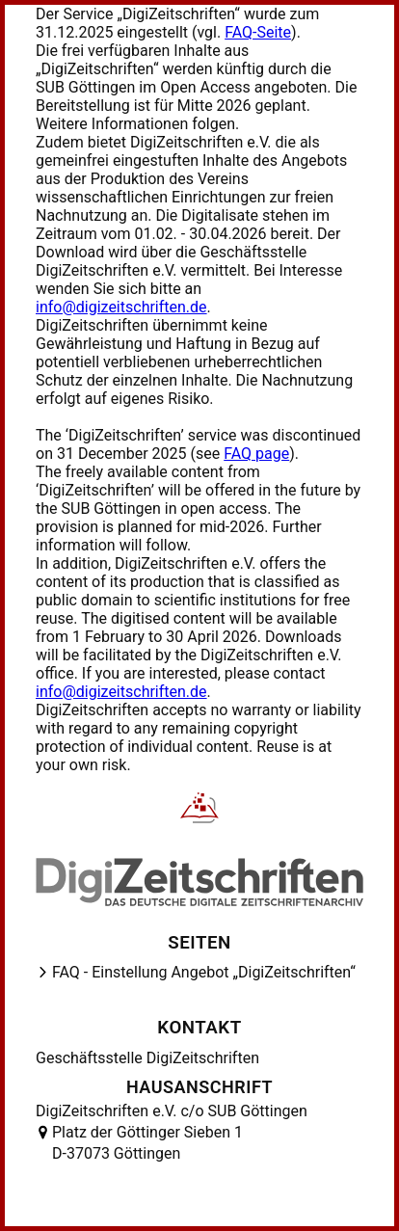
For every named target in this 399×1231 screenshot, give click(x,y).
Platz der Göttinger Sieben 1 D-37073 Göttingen (147, 1143)
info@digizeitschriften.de (121, 307)
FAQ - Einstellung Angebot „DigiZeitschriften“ (204, 972)
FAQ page (256, 453)
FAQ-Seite (258, 32)
